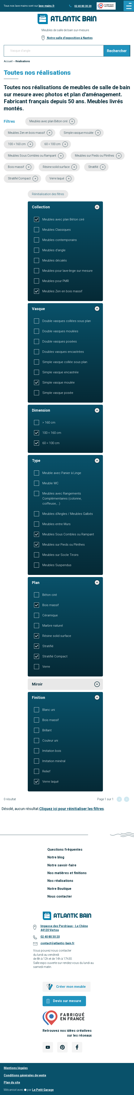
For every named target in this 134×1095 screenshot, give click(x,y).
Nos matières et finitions (67, 873)
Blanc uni (48, 710)
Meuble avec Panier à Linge (61, 473)
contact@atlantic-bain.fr (57, 943)
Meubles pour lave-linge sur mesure (67, 271)
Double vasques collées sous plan (66, 321)
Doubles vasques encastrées (63, 352)
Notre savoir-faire (61, 865)
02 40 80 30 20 (82, 6)
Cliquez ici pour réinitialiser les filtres (71, 808)
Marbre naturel (52, 625)
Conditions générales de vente (25, 1075)
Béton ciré (49, 595)
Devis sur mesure (67, 1001)
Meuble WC (50, 483)
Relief (46, 771)
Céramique (50, 615)
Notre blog (55, 857)
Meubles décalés (54, 260)
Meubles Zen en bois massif (62, 291)
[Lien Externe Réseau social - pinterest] (62, 1047)
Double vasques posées (59, 341)
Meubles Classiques (56, 230)
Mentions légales (16, 1068)
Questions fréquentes (64, 850)
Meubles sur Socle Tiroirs (60, 555)
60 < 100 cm (50, 443)
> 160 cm (48, 422)
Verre (46, 667)
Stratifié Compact (54, 656)
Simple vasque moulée (58, 382)
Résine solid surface (56, 636)
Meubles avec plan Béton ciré (63, 219)
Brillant (47, 730)
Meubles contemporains (59, 240)
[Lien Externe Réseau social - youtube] (48, 1047)
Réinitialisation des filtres (48, 194)
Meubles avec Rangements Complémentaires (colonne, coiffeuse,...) (62, 498)
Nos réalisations (60, 881)
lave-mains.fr (46, 5)
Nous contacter (59, 896)
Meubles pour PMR (55, 281)
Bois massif (50, 605)
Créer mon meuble (71, 987)
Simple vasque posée (57, 393)
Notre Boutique (59, 889)
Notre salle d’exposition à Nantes (69, 38)
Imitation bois (51, 751)
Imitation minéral (53, 761)
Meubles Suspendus (56, 565)
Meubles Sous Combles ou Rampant (68, 534)
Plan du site (12, 1082)
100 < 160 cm (51, 433)
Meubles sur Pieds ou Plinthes (63, 544)
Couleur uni (50, 740)
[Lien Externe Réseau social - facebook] (77, 1047)
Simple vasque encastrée (60, 372)
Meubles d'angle (54, 250)
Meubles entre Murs (56, 524)
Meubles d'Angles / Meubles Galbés (67, 514)
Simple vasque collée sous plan (64, 362)
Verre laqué (50, 781)
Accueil (8, 61)
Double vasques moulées (60, 331)
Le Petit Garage (43, 1089)
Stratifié (47, 646)
